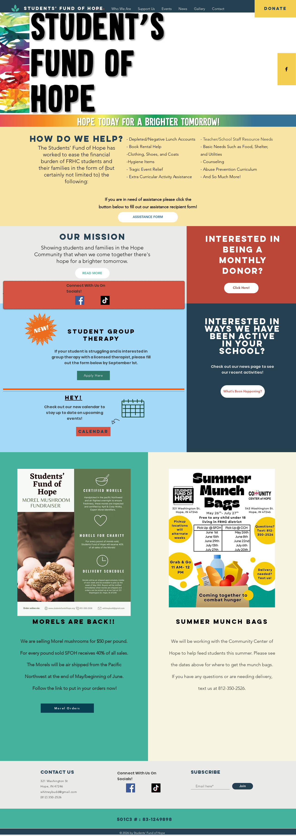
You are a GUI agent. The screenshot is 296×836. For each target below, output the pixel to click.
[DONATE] (275, 8)
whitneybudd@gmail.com (58, 792)
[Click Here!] (241, 288)
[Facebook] (79, 300)
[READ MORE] (92, 273)
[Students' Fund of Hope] (63, 8)
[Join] (242, 786)
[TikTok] (105, 300)
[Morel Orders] (67, 708)
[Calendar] (93, 431)
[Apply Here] (93, 375)
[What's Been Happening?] (243, 391)
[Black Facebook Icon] (286, 69)
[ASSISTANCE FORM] (148, 217)
